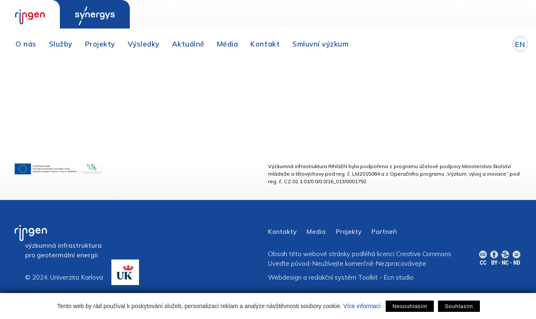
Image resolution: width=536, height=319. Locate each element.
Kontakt (265, 43)
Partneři (384, 232)
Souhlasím (459, 306)
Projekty (100, 43)
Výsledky (144, 43)
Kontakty (282, 232)
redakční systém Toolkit (343, 277)
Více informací (362, 306)
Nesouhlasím (409, 306)
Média (227, 43)
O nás (25, 43)
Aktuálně (188, 43)
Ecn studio (399, 277)
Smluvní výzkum (320, 43)
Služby (60, 43)
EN (520, 44)
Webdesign (285, 277)
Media (316, 232)
